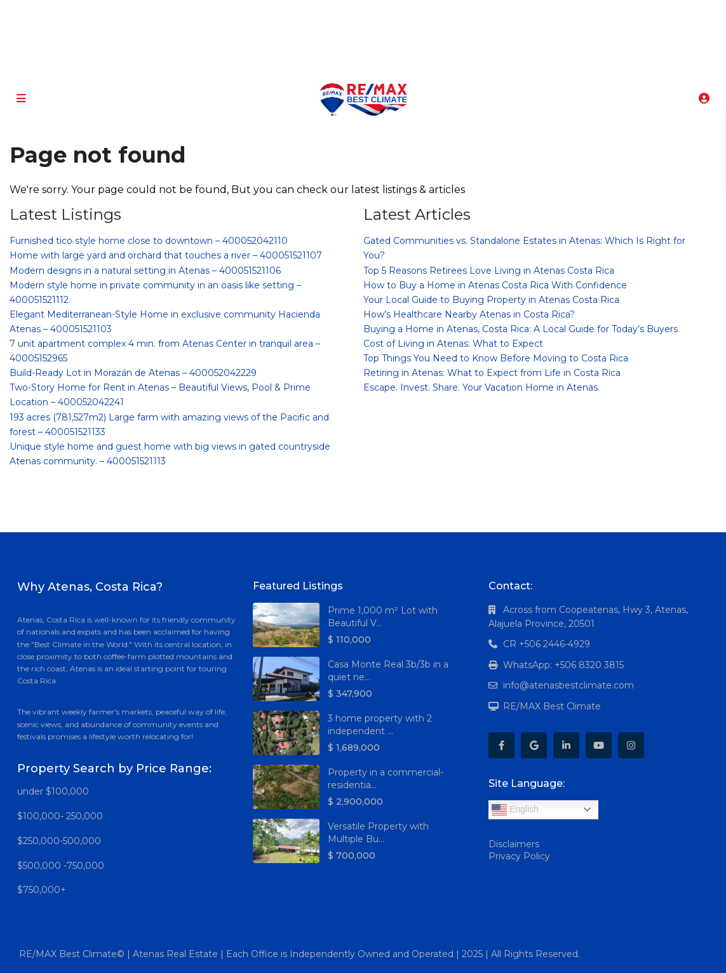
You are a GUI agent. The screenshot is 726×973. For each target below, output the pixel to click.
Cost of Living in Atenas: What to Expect (453, 343)
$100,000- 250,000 (60, 816)
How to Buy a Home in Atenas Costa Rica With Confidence (495, 285)
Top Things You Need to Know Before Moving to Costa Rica (495, 358)
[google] (332, 12)
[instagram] (411, 12)
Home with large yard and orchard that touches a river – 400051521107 (166, 255)
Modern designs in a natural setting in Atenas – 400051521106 (145, 270)
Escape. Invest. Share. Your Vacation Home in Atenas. (481, 387)
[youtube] (385, 12)
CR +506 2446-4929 (546, 644)
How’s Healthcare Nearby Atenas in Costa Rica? (469, 314)
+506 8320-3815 (344, 63)
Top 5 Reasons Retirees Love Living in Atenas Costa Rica (488, 270)
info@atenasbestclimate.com (568, 685)
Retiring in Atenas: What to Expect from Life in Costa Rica (492, 373)
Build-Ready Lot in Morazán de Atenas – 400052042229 (133, 373)
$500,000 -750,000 (60, 865)
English (515, 809)
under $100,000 (53, 791)
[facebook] (306, 12)
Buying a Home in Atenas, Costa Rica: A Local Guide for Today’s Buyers (520, 329)
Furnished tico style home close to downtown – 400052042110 (149, 240)
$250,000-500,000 (59, 841)
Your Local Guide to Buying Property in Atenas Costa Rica (491, 299)
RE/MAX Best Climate (552, 706)
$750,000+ (41, 890)
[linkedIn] (359, 12)
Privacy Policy (519, 856)
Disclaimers (513, 844)
